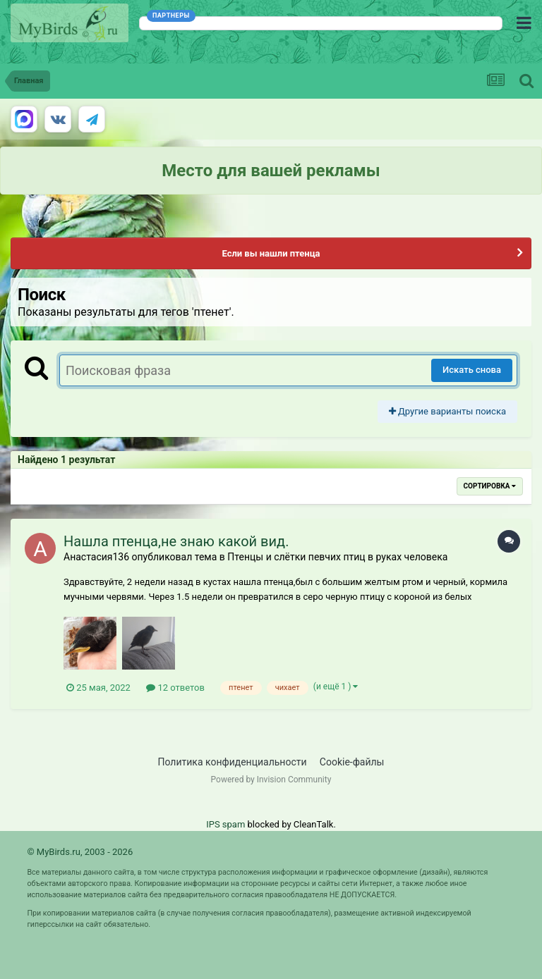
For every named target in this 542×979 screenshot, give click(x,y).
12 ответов (175, 687)
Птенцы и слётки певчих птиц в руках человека (337, 556)
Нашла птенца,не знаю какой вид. (176, 541)
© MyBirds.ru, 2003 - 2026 (80, 851)
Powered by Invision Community (271, 779)
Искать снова (471, 369)
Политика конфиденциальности (232, 762)
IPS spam (225, 824)
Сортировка (490, 486)
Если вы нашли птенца (271, 253)
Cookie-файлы (352, 762)
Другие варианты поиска (447, 411)
